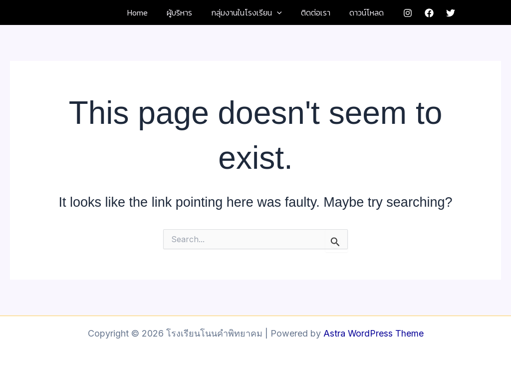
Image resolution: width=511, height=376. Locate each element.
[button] (277, 12)
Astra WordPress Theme (373, 333)
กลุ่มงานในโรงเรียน (246, 12)
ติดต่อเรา (312, 12)
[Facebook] (421, 12)
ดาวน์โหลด (360, 12)
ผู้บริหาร (182, 12)
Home (143, 12)
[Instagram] (400, 12)
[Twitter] (443, 12)
